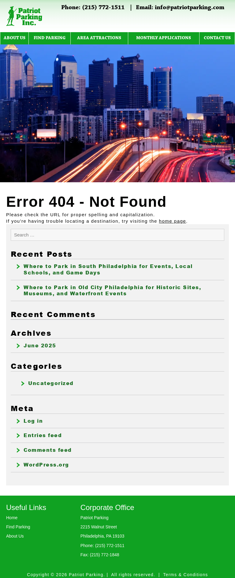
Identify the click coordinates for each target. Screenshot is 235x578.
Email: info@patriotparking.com (180, 8)
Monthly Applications (163, 38)
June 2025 (40, 345)
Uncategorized (51, 383)
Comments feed (48, 450)
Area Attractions (99, 38)
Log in (33, 420)
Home (11, 517)
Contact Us (217, 38)
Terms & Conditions (185, 574)
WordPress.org (46, 464)
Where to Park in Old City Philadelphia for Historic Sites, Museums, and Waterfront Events (112, 290)
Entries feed (43, 435)
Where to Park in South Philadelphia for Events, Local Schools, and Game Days (108, 269)
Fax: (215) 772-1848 (99, 554)
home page (172, 221)
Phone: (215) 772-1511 (93, 8)
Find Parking (49, 38)
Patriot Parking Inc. (24, 16)
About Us (14, 38)
